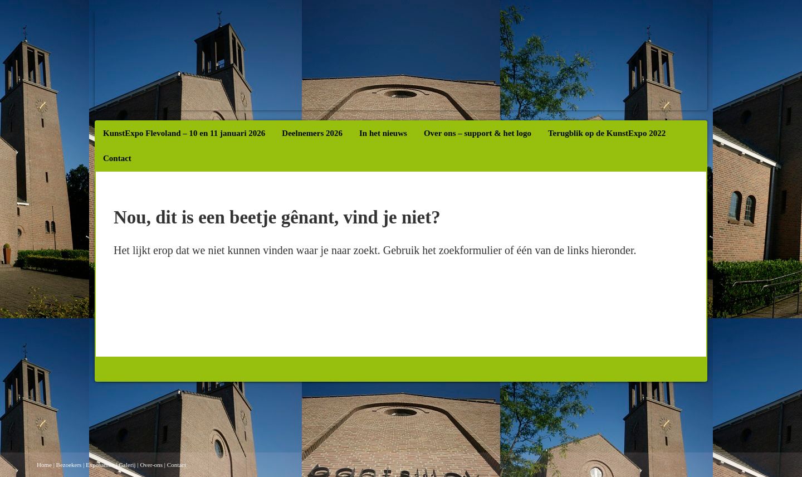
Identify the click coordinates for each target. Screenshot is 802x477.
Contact (117, 158)
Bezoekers (69, 464)
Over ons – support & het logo (477, 133)
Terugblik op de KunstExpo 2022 (607, 133)
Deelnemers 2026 (312, 133)
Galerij (127, 464)
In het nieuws (383, 133)
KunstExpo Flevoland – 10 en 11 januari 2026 (184, 133)
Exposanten (100, 464)
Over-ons (151, 464)
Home (44, 464)
